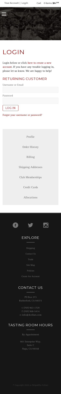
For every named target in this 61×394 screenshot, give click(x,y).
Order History (30, 147)
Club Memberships (30, 177)
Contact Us (31, 253)
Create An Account (30, 276)
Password (8, 95)
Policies (30, 270)
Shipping (30, 248)
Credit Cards (30, 187)
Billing (31, 157)
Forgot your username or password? (22, 115)
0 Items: (46, 3)
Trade (30, 259)
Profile (30, 136)
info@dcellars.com (31, 315)
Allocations (30, 197)
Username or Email (13, 84)
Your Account (11, 3)
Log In (25, 3)
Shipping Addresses (30, 167)
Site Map (30, 265)
